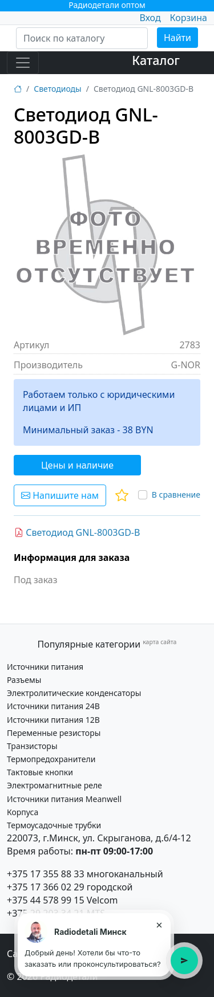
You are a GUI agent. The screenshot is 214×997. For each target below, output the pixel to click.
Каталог (156, 60)
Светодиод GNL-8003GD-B (77, 532)
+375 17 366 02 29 (45, 887)
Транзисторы (32, 745)
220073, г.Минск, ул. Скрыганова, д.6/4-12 (99, 838)
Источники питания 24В (53, 706)
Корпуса (22, 812)
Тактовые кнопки (40, 772)
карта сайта (159, 642)
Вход (149, 17)
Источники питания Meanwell (64, 798)
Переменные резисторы (53, 732)
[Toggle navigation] (23, 62)
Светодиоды (57, 88)
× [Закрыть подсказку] (159, 924)
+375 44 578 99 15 (45, 900)
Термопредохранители (51, 759)
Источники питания (45, 666)
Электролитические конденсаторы (74, 692)
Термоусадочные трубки (54, 825)
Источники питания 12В (53, 719)
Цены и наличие (77, 465)
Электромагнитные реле (54, 785)
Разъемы (24, 679)
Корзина (188, 17)
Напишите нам (60, 495)
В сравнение (176, 494)
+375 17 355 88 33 (45, 874)
